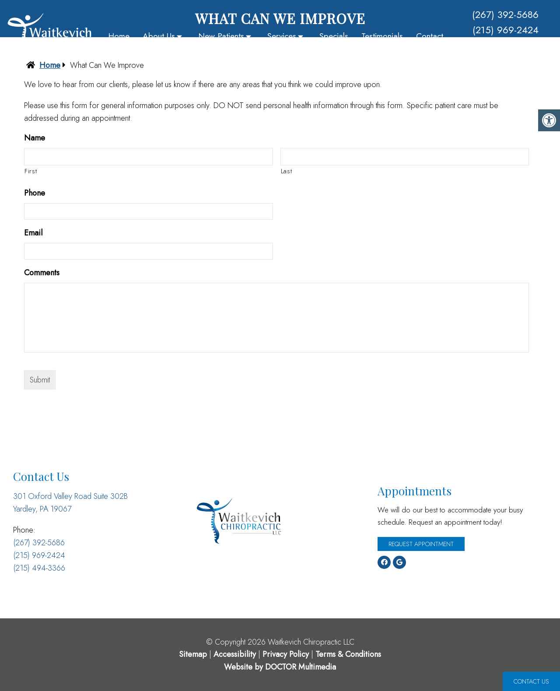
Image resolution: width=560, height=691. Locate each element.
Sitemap (193, 654)
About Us (159, 36)
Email (33, 233)
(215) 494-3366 (505, 45)
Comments (42, 273)
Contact (429, 36)
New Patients (221, 36)
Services (281, 36)
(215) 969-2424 (505, 30)
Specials (333, 36)
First (30, 170)
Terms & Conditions (348, 654)
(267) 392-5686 (505, 14)
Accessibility (235, 654)
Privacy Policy (286, 654)
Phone (34, 193)
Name (34, 138)
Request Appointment (421, 544)
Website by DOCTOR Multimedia (280, 667)
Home (119, 36)
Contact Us (531, 681)
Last (286, 170)
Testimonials (382, 36)
